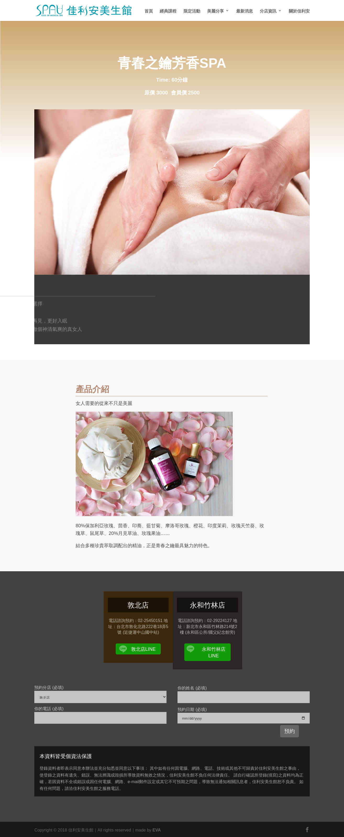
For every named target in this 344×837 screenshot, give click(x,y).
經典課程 (168, 11)
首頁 (149, 11)
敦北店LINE (143, 648)
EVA (156, 829)
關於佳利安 (299, 11)
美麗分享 (215, 11)
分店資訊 (268, 11)
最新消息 (244, 11)
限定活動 (192, 11)
